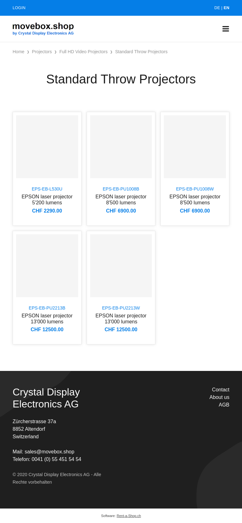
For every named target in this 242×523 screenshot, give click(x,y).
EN (226, 7)
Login (19, 7)
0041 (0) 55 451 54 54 (56, 459)
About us (219, 397)
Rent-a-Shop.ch (129, 516)
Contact (220, 389)
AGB (224, 404)
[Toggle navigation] (225, 28)
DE (217, 7)
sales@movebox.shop (49, 451)
